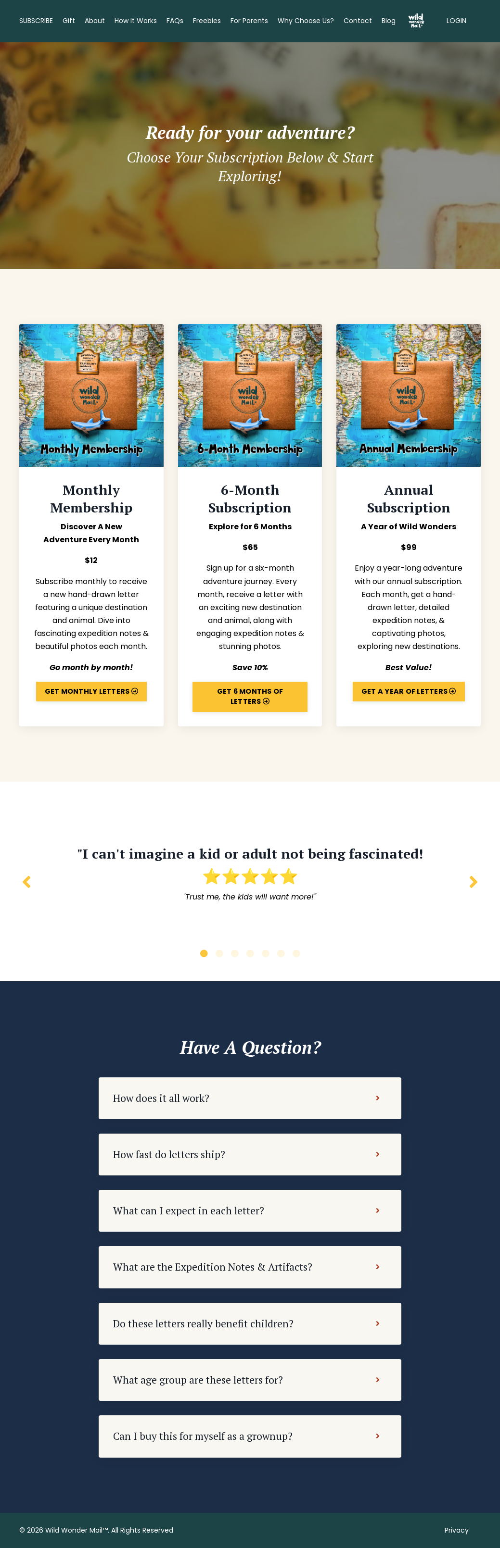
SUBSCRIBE (36, 20)
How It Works (136, 20)
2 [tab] (219, 953)
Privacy (457, 1530)
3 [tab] (235, 953)
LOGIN (456, 20)
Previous (26, 881)
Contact (358, 20)
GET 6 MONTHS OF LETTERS (250, 697)
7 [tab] (296, 953)
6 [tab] (281, 953)
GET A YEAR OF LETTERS (408, 691)
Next (473, 881)
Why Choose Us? (306, 20)
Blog (389, 20)
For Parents (249, 20)
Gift (69, 20)
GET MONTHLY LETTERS (91, 691)
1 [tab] (204, 953)
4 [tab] (250, 953)
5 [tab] (265, 953)
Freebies (207, 20)
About (95, 20)
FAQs (175, 20)
